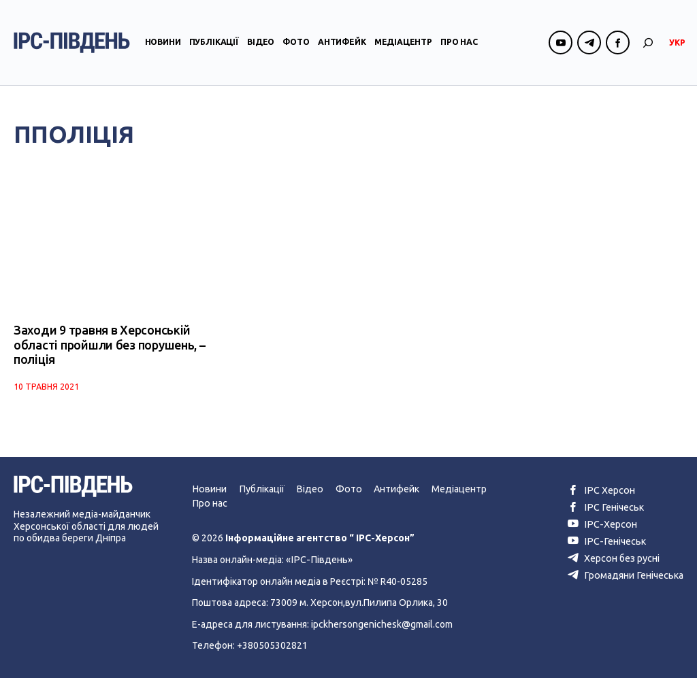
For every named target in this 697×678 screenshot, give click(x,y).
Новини (163, 43)
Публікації (214, 43)
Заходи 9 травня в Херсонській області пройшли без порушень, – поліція (108, 345)
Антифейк (342, 43)
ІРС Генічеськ (606, 506)
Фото (295, 43)
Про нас (459, 43)
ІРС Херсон (602, 489)
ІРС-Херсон (603, 523)
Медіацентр (403, 43)
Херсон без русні (615, 556)
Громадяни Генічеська (626, 573)
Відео (260, 43)
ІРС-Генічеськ (607, 540)
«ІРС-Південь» (317, 559)
